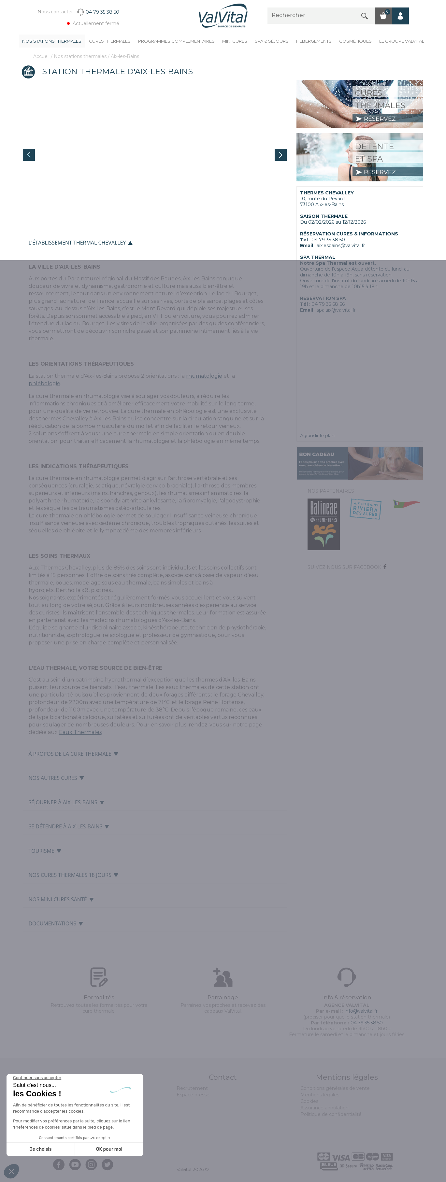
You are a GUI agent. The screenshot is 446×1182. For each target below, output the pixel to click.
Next (281, 155)
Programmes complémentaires (176, 41)
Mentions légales (319, 1095)
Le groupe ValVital (401, 41)
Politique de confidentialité (331, 1114)
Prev (29, 155)
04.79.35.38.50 (367, 1023)
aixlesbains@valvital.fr (341, 245)
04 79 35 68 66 (328, 304)
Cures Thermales (110, 41)
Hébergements (314, 41)
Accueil (42, 56)
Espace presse (193, 1095)
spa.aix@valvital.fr (336, 310)
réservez (376, 118)
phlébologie (44, 383)
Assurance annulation (324, 1108)
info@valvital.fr (361, 1011)
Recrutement (192, 1088)
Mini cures (234, 41)
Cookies (309, 1101)
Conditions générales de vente (335, 1088)
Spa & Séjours (272, 41)
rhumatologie (204, 376)
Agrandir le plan (317, 435)
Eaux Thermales (80, 732)
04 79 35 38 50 (328, 240)
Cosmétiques (355, 41)
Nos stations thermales (51, 41)
